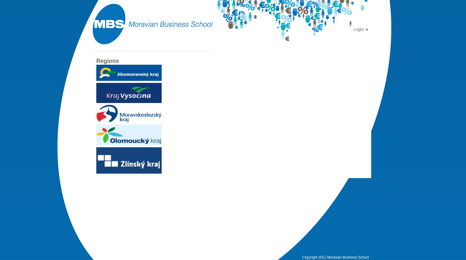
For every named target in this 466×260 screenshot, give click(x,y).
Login (359, 29)
